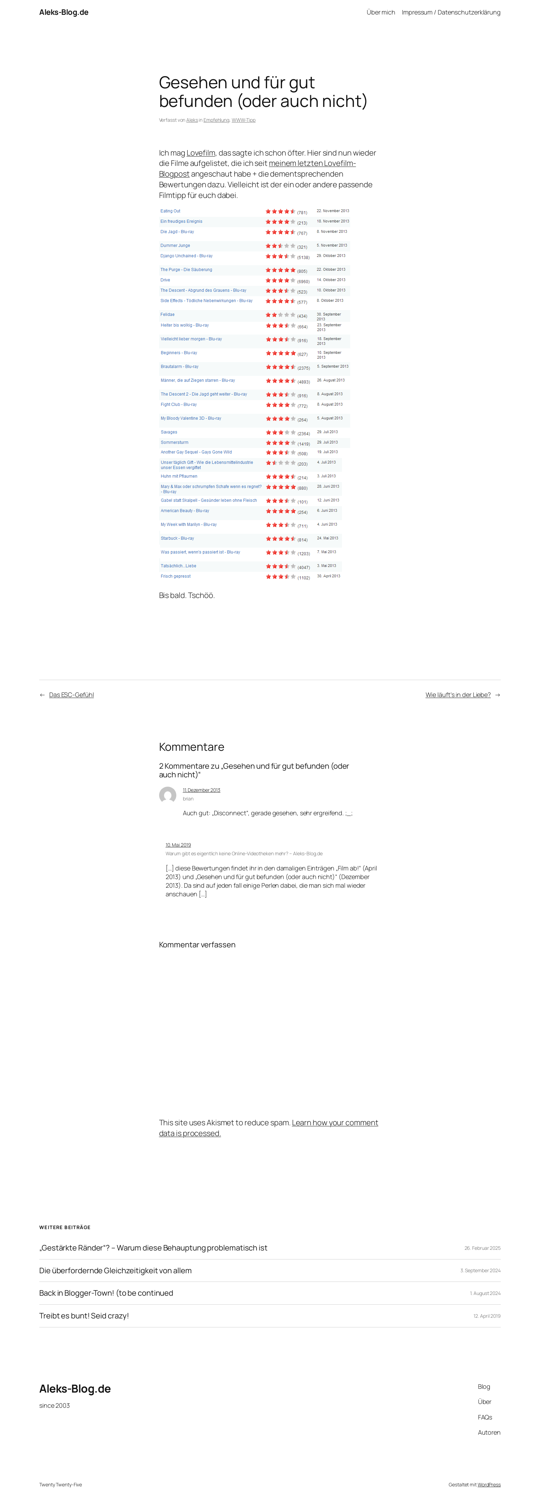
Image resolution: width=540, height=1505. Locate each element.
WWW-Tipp (244, 120)
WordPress (489, 1484)
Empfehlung (216, 120)
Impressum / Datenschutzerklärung (451, 12)
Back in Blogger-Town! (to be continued (106, 1293)
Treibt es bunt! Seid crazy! (84, 1316)
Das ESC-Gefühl (71, 694)
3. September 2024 (480, 1270)
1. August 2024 (485, 1293)
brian (188, 798)
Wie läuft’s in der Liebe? (458, 694)
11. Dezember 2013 (201, 790)
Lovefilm (201, 153)
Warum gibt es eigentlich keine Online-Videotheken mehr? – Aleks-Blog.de (244, 853)
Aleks (192, 120)
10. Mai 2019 (178, 844)
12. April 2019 (487, 1316)
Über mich (381, 12)
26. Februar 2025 (483, 1248)
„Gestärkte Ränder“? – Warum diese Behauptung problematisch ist (153, 1248)
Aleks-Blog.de (64, 12)
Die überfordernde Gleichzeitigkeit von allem (115, 1270)
